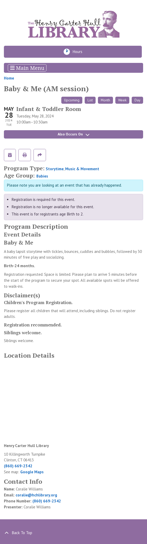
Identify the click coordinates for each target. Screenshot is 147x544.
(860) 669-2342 (18, 465)
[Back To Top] (73, 533)
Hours (79, 52)
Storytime (55, 168)
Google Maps (32, 471)
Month (105, 100)
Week (122, 100)
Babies (42, 176)
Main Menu (27, 67)
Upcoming (71, 100)
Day (137, 100)
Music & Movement (82, 168)
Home (9, 78)
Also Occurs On (73, 134)
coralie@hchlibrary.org (36, 495)
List (90, 100)
